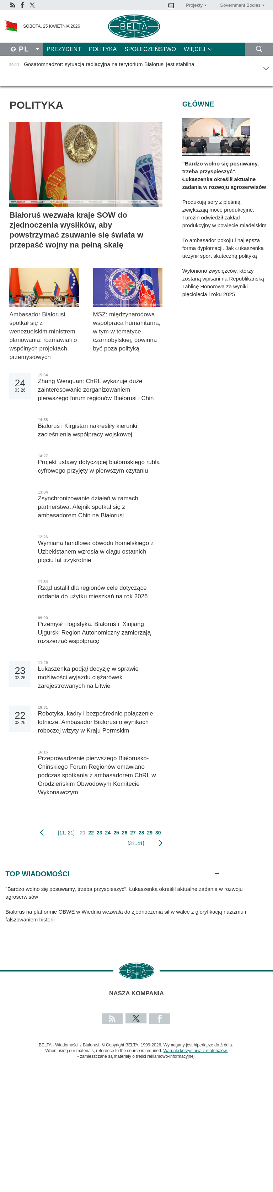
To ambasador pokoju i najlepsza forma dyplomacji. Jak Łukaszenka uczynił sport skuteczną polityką (223, 248)
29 (149, 833)
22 (91, 833)
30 (158, 833)
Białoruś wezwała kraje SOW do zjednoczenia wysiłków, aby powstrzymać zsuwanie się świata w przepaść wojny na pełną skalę (76, 230)
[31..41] (136, 843)
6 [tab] (244, 870)
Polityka (103, 49)
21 (83, 833)
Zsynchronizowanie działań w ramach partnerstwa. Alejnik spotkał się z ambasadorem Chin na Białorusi (88, 507)
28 (141, 833)
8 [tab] (254, 870)
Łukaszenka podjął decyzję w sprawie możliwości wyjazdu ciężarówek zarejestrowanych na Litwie (88, 677)
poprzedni (42, 832)
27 (133, 833)
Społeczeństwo (150, 49)
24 (108, 833)
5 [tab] (238, 870)
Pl (24, 49)
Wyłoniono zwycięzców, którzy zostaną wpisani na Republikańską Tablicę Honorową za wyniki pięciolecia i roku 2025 (223, 282)
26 (125, 833)
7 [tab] (249, 870)
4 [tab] (233, 870)
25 (116, 833)
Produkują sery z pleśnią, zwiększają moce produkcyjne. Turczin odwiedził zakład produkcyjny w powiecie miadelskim (224, 213)
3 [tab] (228, 870)
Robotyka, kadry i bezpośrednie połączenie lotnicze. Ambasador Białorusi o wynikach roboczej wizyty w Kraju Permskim (95, 722)
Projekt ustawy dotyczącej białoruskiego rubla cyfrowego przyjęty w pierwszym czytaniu (99, 466)
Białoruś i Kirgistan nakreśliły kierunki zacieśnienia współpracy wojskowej (87, 430)
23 (99, 833)
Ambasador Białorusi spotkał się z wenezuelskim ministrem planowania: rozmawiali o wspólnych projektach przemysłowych (43, 335)
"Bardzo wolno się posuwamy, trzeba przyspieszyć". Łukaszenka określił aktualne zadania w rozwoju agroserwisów (224, 175)
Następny (160, 843)
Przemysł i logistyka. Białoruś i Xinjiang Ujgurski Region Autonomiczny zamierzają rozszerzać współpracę (94, 632)
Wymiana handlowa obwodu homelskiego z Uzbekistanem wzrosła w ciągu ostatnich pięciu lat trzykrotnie (96, 552)
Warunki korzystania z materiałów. (196, 1050)
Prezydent (64, 49)
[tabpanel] (131, 908)
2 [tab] (222, 870)
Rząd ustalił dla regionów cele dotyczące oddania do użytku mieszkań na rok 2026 (93, 592)
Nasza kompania (136, 993)
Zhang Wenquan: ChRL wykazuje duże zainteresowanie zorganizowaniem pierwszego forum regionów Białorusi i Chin (96, 390)
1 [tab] (217, 870)
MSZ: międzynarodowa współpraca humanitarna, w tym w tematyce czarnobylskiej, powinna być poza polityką (127, 331)
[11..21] (66, 833)
